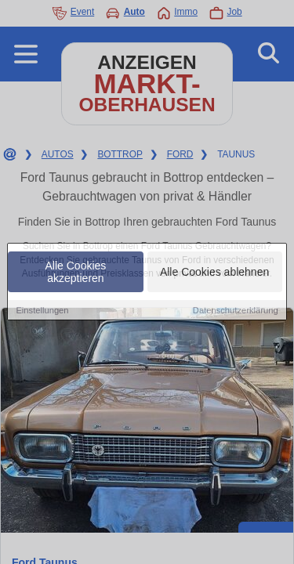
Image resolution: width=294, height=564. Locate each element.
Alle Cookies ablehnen (214, 272)
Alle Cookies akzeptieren (76, 271)
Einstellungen (42, 310)
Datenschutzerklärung (235, 310)
